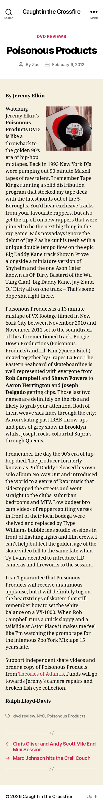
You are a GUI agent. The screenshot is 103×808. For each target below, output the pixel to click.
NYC (41, 716)
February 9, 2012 (68, 64)
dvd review (24, 716)
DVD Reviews (51, 36)
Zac (35, 64)
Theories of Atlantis (41, 674)
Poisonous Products (66, 716)
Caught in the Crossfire (51, 12)
